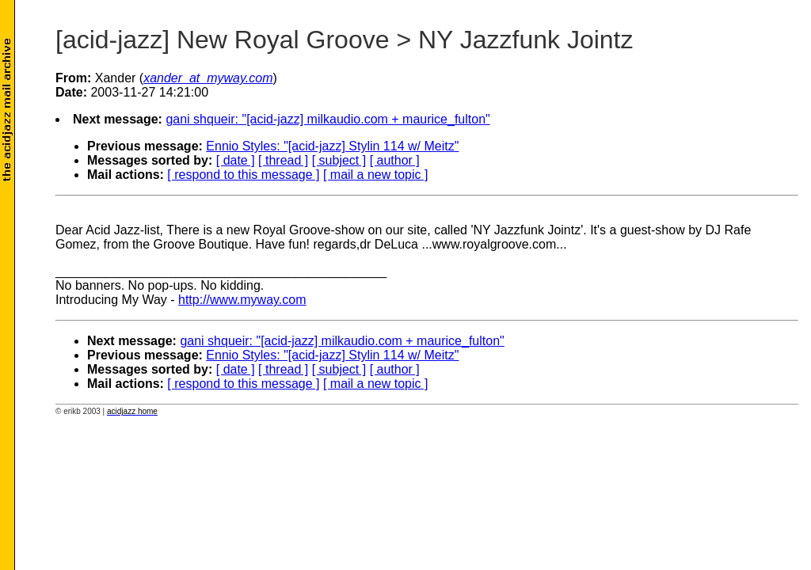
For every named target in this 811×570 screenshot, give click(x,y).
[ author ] (395, 160)
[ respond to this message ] (243, 174)
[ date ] (235, 160)
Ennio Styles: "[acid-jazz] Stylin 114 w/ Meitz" (332, 146)
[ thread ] (283, 160)
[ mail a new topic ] (375, 174)
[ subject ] (339, 160)
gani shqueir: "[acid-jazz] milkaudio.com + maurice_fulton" (327, 119)
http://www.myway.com (242, 299)
